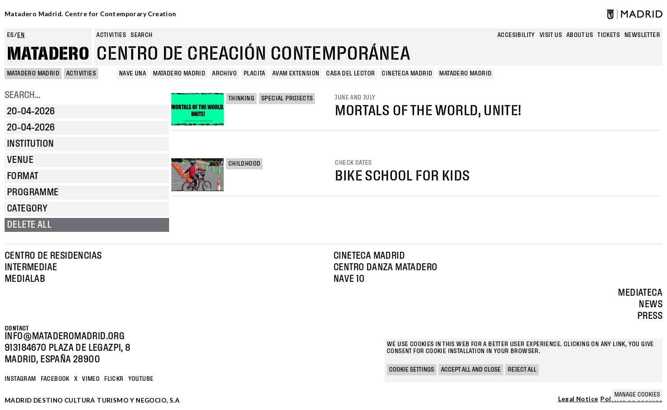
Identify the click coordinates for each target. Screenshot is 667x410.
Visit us (551, 35)
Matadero (48, 54)
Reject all (522, 370)
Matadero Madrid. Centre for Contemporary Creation (90, 14)
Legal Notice (578, 399)
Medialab (25, 279)
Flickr (113, 379)
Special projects (287, 98)
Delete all (29, 225)
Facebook (55, 379)
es (10, 35)
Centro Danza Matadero (385, 267)
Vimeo (91, 379)
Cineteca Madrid (369, 256)
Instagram (20, 379)
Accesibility (516, 35)
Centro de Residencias (53, 256)
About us (579, 35)
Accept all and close (471, 370)
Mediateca (640, 293)
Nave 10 (349, 279)
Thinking (241, 98)
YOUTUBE (141, 379)
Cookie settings (411, 370)
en (21, 35)
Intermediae (31, 267)
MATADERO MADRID (33, 73)
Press (649, 316)
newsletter (642, 35)
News (650, 304)
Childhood (244, 164)
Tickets (609, 35)
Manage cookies (637, 394)
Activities (111, 35)
